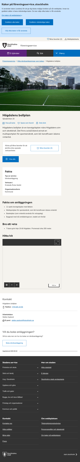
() (44, 148)
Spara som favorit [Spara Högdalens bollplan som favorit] (26, 123)
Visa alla (10, 159)
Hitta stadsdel (46, 367)
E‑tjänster (13, 53)
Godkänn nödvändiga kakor (39, 22)
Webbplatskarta (72, 39)
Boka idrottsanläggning (14, 343)
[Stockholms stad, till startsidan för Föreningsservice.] (40, 45)
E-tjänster (44, 373)
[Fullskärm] (57, 242)
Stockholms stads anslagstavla (52, 379)
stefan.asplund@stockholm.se (23, 320)
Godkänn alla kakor (12, 22)
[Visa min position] (6, 284)
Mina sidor (6, 435)
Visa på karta (8, 123)
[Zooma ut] (11, 284)
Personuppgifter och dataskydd (52, 429)
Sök (40, 53)
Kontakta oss (7, 423)
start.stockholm (71, 454)
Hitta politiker (7, 429)
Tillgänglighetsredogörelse (51, 423)
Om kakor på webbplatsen (11, 15)
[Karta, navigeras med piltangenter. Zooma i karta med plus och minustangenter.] (31, 264)
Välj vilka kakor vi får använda (16, 31)
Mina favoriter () (54, 39)
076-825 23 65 (17, 307)
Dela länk (41, 123)
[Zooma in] (16, 284)
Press (4, 441)
